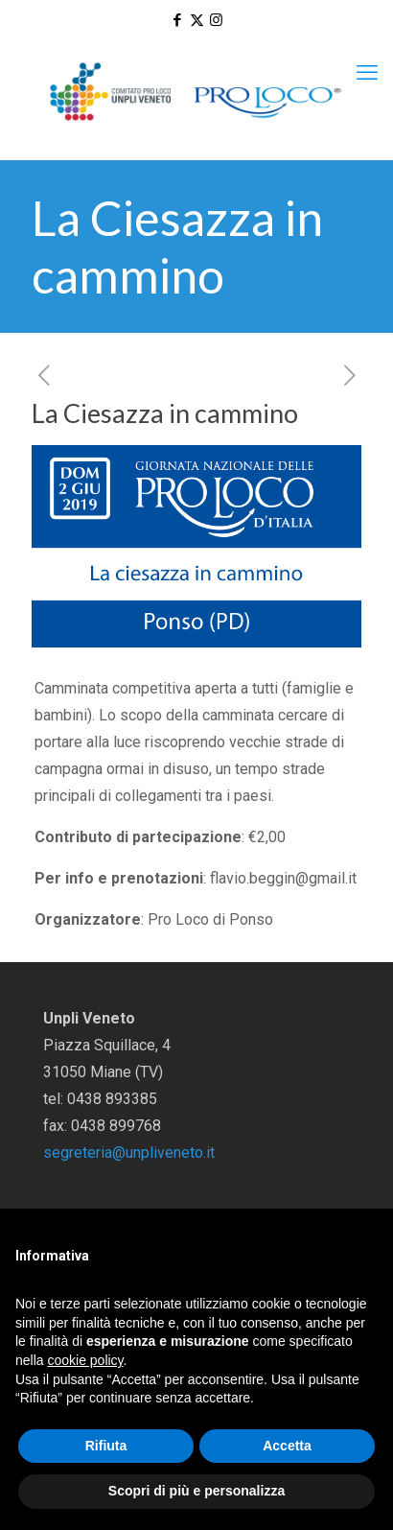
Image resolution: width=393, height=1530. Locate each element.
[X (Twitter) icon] (197, 20)
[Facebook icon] (178, 20)
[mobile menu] (367, 73)
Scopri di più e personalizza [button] (196, 1490)
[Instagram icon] (216, 20)
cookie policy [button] (85, 1360)
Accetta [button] (287, 1445)
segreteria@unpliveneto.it (129, 1152)
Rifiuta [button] (106, 1445)
